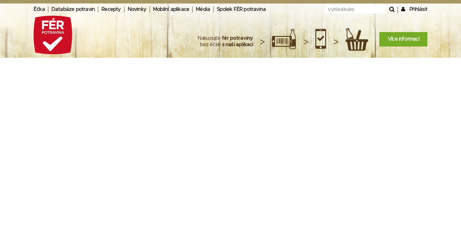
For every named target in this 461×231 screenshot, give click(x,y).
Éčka (39, 9)
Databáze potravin (73, 9)
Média (203, 9)
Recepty (111, 9)
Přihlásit (418, 9)
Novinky (137, 9)
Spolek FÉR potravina (241, 9)
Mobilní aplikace (171, 9)
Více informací (403, 39)
